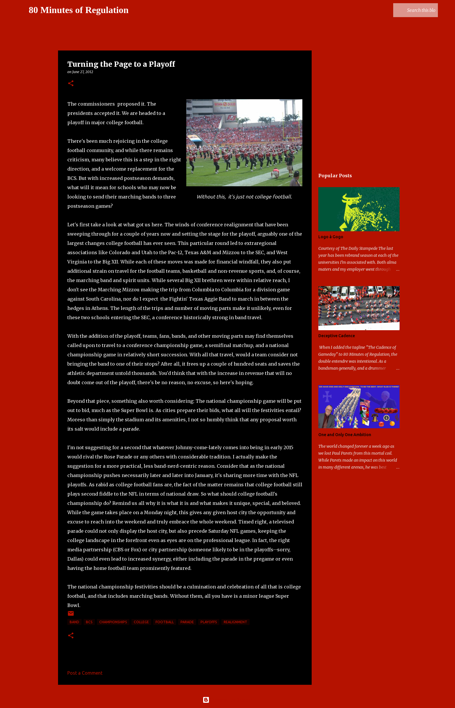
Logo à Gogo (330, 236)
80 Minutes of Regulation (79, 10)
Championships (113, 622)
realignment (235, 622)
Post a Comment (84, 673)
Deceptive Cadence (336, 335)
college (141, 622)
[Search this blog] (407, 10)
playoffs (209, 622)
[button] (70, 84)
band (74, 622)
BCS (89, 622)
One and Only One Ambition (344, 434)
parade (187, 622)
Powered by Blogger (227, 699)
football (165, 622)
